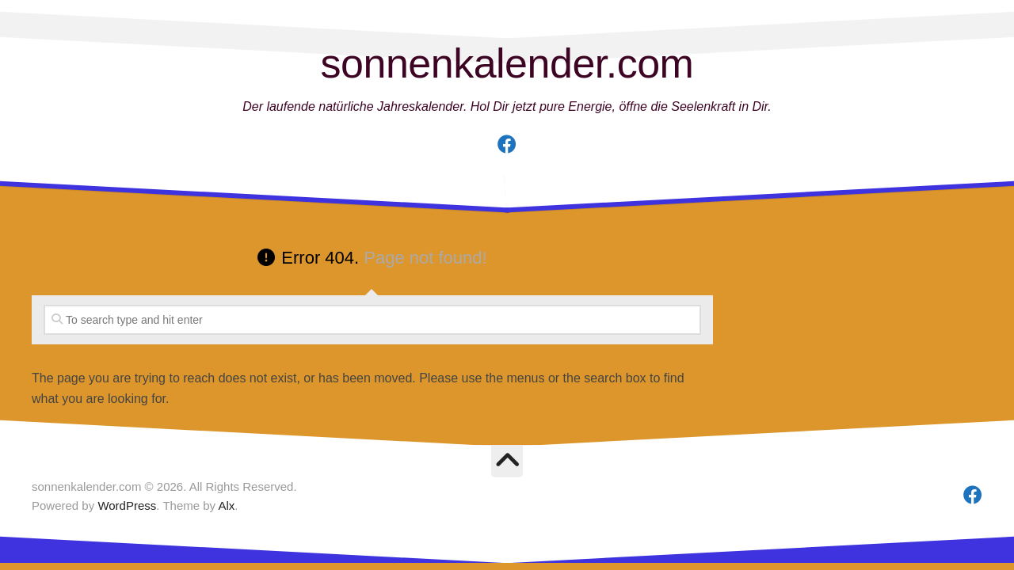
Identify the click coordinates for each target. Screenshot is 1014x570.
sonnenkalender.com (507, 63)
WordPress (126, 505)
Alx (226, 505)
